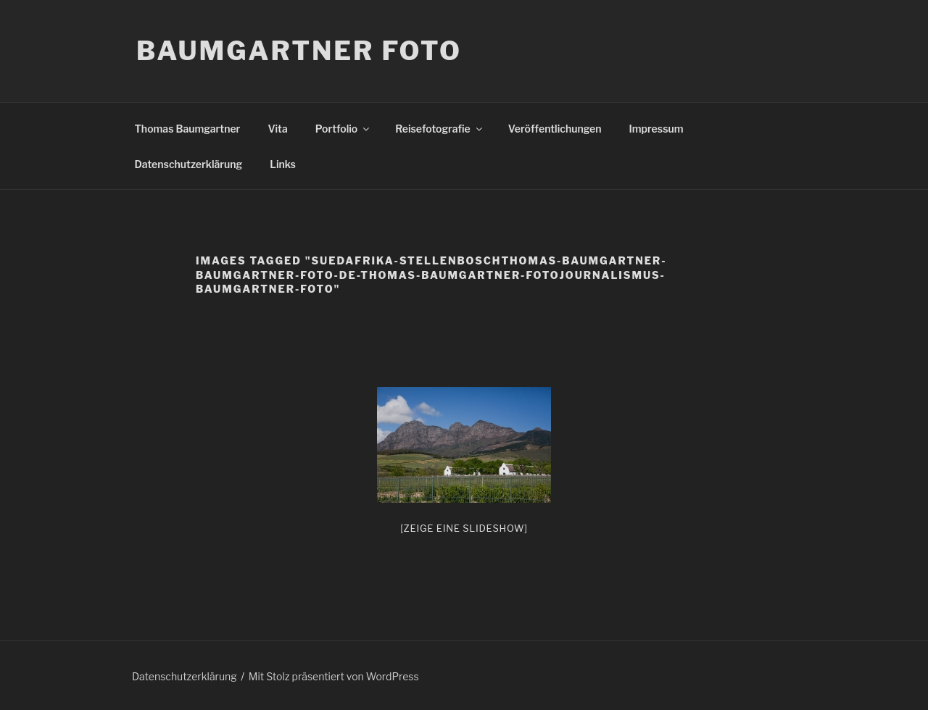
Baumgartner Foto (299, 51)
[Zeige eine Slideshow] (464, 528)
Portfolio (343, 128)
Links (283, 164)
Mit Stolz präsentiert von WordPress (334, 676)
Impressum (656, 128)
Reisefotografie (439, 128)
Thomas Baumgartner (188, 128)
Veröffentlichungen (555, 128)
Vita (277, 128)
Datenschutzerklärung (189, 164)
